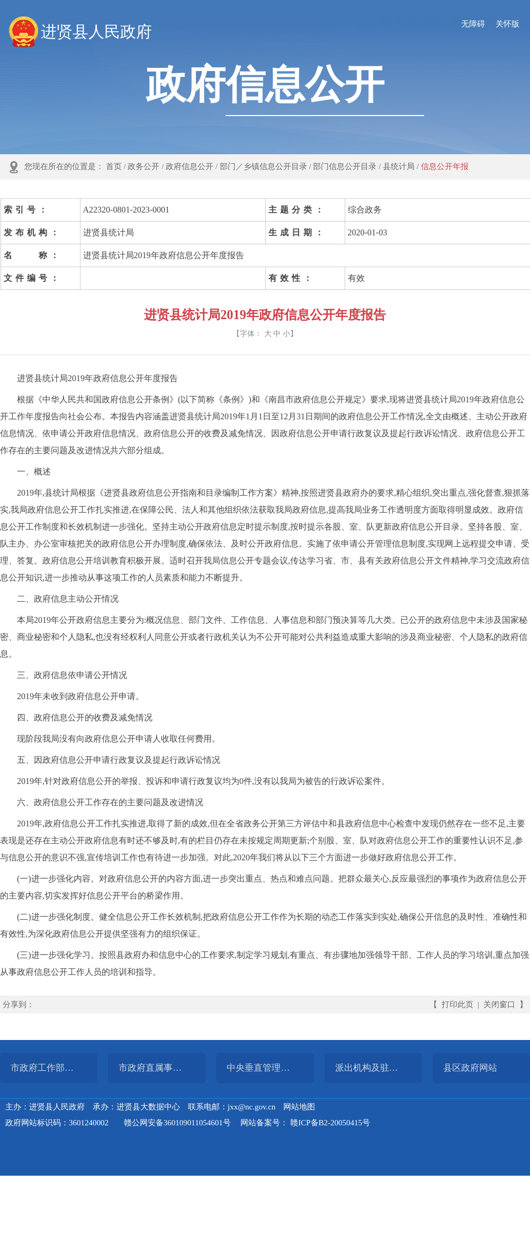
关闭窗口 (499, 1004)
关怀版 (507, 24)
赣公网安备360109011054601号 (177, 1122)
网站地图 (299, 1107)
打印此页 (457, 1004)
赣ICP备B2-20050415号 (330, 1122)
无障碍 (473, 24)
